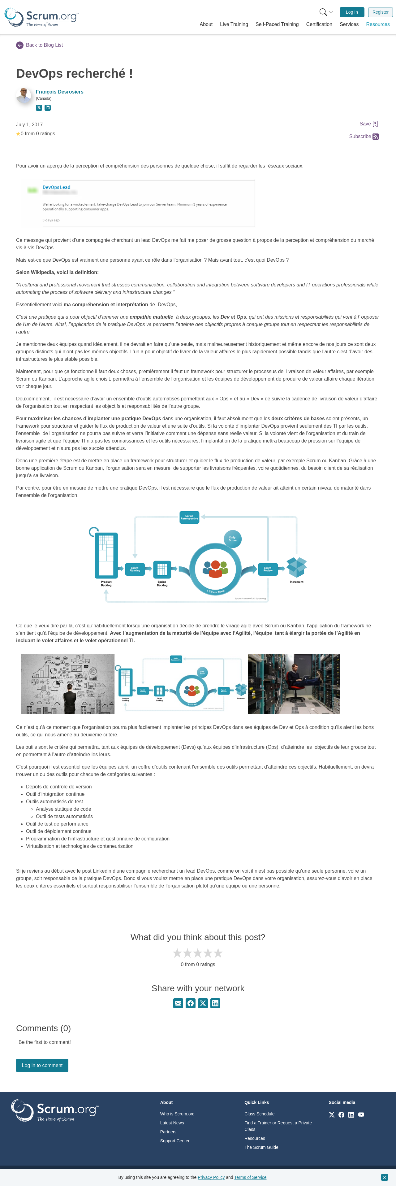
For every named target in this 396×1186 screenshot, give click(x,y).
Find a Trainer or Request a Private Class (278, 1126)
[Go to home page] (55, 1110)
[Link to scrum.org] (332, 1114)
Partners (168, 1131)
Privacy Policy (211, 1177)
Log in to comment (42, 1065)
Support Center (175, 1140)
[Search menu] (326, 12)
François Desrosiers (60, 91)
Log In (352, 12)
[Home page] (41, 17)
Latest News (172, 1122)
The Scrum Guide (261, 1147)
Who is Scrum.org (177, 1113)
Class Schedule (259, 1113)
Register (380, 12)
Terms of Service (250, 1177)
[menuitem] (325, 12)
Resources (254, 1138)
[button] (206, 24)
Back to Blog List (39, 45)
